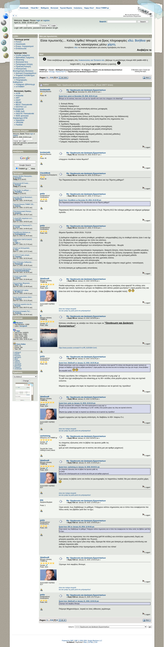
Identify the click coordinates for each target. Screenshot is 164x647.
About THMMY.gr (102, 8)
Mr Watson (19, 292)
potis (42, 193)
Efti (41, 500)
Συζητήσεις (78, 8)
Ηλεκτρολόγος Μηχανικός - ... (22, 283)
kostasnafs (45, 89)
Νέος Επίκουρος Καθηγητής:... (23, 262)
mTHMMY (20, 86)
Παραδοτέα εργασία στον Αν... (23, 304)
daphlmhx (18, 199)
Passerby (17, 356)
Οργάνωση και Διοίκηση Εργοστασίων (107, 70)
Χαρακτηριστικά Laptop (20, 290)
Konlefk (17, 306)
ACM (18, 93)
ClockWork (45, 173)
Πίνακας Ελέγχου (21, 131)
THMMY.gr (43, 70)
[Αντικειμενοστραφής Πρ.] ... (22, 311)
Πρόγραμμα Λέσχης (24, 64)
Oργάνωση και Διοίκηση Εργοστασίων (83, 71)
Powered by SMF (67, 640)
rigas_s (17, 243)
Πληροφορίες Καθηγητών (20, 81)
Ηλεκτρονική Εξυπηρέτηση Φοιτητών (23, 70)
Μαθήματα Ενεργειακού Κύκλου (68, 70)
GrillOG (16, 354)
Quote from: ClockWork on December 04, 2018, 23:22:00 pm (80, 200)
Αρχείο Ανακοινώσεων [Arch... (23, 297)
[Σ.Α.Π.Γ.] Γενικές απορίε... (21, 255)
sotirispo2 (17, 352)
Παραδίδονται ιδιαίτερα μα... (22, 232)
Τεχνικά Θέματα (66, 8)
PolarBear (18, 192)
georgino (18, 178)
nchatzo (18, 278)
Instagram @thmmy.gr (25, 84)
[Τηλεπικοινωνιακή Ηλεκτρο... (22, 211)
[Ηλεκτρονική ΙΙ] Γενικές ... (21, 183)
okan (16, 250)
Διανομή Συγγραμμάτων (26, 73)
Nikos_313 (18, 285)
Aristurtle (19, 95)
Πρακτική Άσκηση (23, 66)
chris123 (17, 362)
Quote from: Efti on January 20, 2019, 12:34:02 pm (76, 527)
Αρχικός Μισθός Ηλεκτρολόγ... (23, 176)
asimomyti (17, 365)
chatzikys (18, 220)
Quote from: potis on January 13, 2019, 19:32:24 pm (77, 403)
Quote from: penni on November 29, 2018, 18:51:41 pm (78, 96)
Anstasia (18, 313)
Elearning (20, 60)
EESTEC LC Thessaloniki (20, 108)
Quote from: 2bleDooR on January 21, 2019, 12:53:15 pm (79, 601)
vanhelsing (45, 436)
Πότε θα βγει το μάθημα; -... (22, 190)
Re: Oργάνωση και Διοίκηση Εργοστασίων (86, 90)
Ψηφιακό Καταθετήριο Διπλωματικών (23, 76)
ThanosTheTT (60, 71)
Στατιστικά (18, 318)
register (46, 20)
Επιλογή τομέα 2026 (19, 276)
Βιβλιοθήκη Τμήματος (25, 57)
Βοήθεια (140, 40)
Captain (17, 360)
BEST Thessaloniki (24, 104)
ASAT (18, 100)
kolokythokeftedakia (22, 271)
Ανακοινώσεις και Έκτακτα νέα (91, 60)
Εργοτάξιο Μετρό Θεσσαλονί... (23, 197)
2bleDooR (44, 278)
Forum (18, 42)
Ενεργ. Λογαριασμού (25, 46)
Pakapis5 (17, 367)
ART (18, 98)
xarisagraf (17, 364)
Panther (19, 125)
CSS (95, 642)
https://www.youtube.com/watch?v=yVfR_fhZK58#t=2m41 (78, 348)
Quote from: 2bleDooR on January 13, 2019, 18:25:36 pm (79, 363)
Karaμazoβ (19, 264)
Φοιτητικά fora (22, 62)
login (38, 20)
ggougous (17, 357)
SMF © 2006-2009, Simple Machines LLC (88, 640)
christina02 (18, 369)
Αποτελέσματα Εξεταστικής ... (23, 269)
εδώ (130, 40)
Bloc (85, 642)
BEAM (18, 102)
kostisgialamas (20, 234)
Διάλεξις (18, 206)
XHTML (90, 642)
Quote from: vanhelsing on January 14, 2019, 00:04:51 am (79, 467)
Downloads (24, 8)
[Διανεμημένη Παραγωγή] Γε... (23, 225)
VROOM (19, 122)
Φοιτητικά (54, 8)
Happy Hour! (89, 8)
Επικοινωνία (21, 48)
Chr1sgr (51, 71)
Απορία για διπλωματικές (21, 248)
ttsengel (18, 185)
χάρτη (111, 44)
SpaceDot (20, 120)
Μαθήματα (45, 8)
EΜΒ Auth (20, 111)
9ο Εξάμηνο (86, 70)
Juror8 (17, 227)
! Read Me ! (34, 8)
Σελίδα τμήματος (23, 55)
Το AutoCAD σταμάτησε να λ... (23, 218)
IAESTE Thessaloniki (25, 113)
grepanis (18, 213)
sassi (16, 359)
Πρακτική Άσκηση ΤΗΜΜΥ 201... (24, 204)
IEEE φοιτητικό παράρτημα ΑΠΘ (21, 117)
